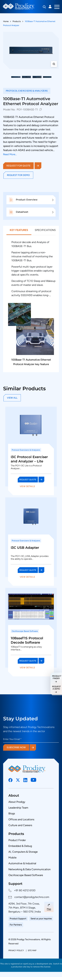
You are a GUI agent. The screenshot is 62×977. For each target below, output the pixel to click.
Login (50, 6)
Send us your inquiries (41, 918)
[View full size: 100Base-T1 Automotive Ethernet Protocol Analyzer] (31, 50)
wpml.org (27, 963)
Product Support (18, 918)
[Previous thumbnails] (6, 77)
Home (6, 21)
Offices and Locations (21, 819)
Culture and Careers (20, 825)
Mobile (12, 857)
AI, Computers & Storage (23, 851)
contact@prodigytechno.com (31, 897)
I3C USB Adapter (25, 548)
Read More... (10, 154)
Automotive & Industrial (22, 863)
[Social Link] (10, 780)
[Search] (44, 6)
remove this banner (42, 966)
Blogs (11, 813)
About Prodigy (16, 801)
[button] (16, 77)
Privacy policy (16, 950)
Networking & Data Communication (29, 869)
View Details (27, 486)
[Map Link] (49, 907)
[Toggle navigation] (57, 6)
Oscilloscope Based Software (25, 875)
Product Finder (17, 840)
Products (17, 21)
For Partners (16, 924)
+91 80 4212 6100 (24, 890)
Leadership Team (18, 807)
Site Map (32, 950)
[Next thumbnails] (56, 77)
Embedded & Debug (20, 846)
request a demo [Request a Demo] (56, 687)
